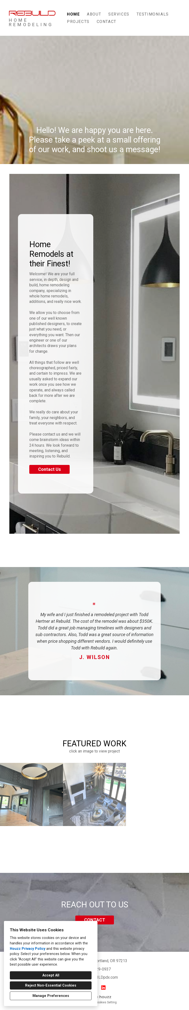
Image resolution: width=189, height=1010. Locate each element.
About (94, 14)
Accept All (50, 975)
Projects (78, 21)
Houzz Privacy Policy (27, 949)
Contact (106, 21)
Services (118, 14)
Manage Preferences (50, 996)
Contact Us (49, 469)
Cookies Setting (106, 1002)
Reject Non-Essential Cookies (50, 985)
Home (73, 14)
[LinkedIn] (103, 987)
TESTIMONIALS (153, 14)
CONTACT (94, 919)
